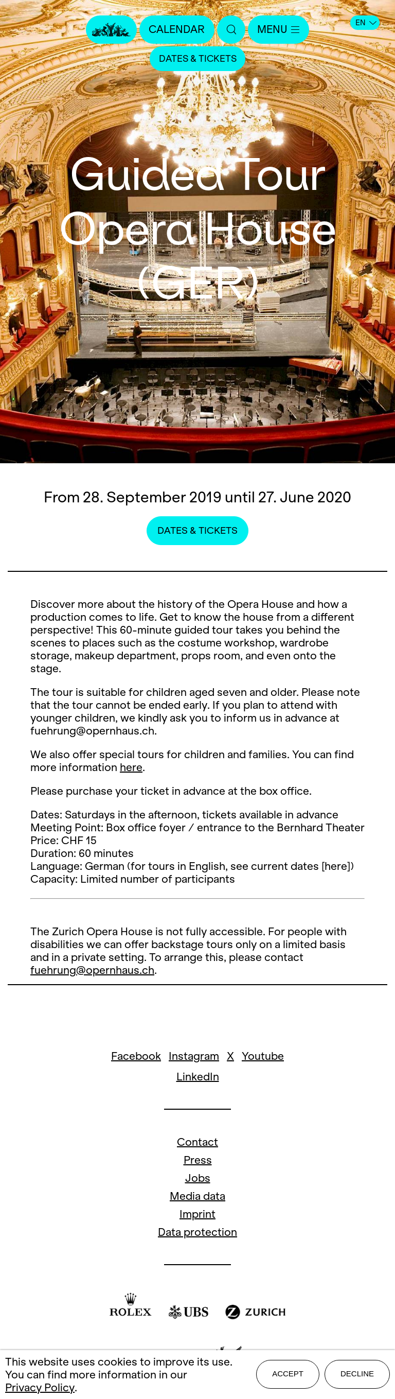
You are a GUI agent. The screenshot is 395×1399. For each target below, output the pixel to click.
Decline (357, 1374)
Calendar (176, 30)
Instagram (194, 1056)
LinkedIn (197, 1076)
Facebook (136, 1056)
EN (365, 23)
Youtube (263, 1056)
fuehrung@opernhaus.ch (92, 970)
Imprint (197, 1214)
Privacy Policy (40, 1387)
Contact (197, 1142)
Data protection (197, 1232)
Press (198, 1160)
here (131, 767)
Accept (287, 1374)
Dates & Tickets (197, 59)
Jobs (197, 1178)
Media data (197, 1196)
